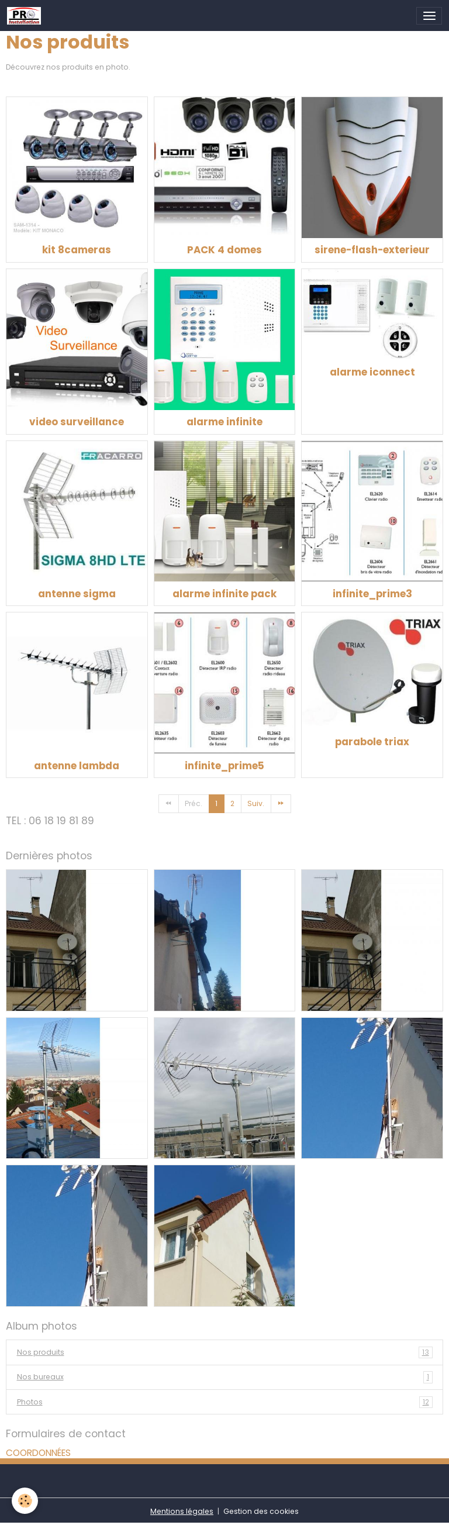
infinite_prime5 (224, 766)
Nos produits (225, 1352)
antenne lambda (76, 766)
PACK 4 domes (224, 250)
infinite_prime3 (372, 594)
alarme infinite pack (224, 594)
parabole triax (372, 742)
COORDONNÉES (38, 1453)
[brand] (26, 16)
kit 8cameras (76, 250)
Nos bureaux (225, 1377)
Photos (225, 1402)
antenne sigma (77, 594)
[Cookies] (25, 1501)
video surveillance (76, 422)
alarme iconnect (372, 372)
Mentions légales (181, 1511)
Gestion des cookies (261, 1511)
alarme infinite (224, 422)
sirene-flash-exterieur (372, 250)
